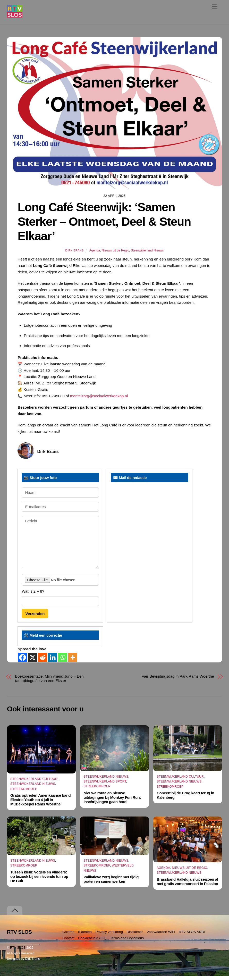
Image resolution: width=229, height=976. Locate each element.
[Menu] (214, 7)
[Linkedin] (52, 657)
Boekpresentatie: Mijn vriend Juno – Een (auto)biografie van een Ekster (49, 678)
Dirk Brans (74, 250)
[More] (72, 657)
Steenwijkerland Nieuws (147, 250)
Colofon (68, 932)
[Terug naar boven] (14, 910)
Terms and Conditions (127, 938)
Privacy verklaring (109, 932)
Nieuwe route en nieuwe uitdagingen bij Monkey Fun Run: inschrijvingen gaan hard (112, 797)
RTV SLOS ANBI (192, 932)
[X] (32, 657)
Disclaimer (135, 932)
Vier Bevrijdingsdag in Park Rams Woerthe (178, 676)
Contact (68, 938)
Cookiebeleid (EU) (92, 938)
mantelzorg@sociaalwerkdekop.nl (99, 396)
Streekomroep (23, 789)
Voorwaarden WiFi (161, 932)
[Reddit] (42, 657)
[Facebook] (22, 657)
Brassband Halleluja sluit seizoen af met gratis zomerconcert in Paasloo (187, 881)
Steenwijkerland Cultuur (33, 779)
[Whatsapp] (62, 657)
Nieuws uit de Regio (115, 250)
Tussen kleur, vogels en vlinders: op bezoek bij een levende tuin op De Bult (39, 876)
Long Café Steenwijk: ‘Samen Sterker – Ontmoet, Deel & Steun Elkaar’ (104, 221)
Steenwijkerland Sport (104, 781)
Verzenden (35, 613)
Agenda (94, 250)
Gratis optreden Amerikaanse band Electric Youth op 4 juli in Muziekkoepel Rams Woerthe (40, 799)
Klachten (85, 932)
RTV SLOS (18, 947)
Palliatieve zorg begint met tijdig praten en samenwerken (111, 879)
